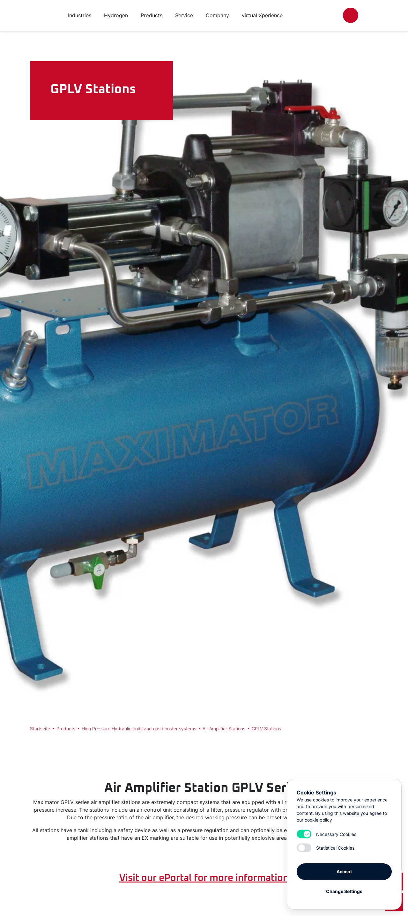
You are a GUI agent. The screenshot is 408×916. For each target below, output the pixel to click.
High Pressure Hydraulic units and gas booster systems (139, 728)
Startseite (40, 728)
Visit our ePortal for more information (204, 878)
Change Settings (344, 891)
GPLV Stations (266, 728)
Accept (344, 871)
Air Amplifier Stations (224, 728)
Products (65, 728)
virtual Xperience (262, 15)
